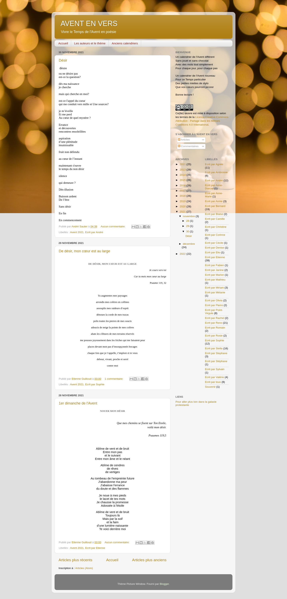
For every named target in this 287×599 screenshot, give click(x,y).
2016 (183, 185)
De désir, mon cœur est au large (84, 251)
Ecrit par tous (213, 381)
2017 (183, 190)
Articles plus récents (75, 560)
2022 (183, 253)
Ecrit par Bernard (215, 206)
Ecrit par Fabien (214, 265)
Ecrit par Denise (214, 247)
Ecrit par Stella (214, 348)
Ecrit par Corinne (215, 234)
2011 (183, 164)
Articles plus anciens (149, 560)
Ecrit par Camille (215, 218)
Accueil (63, 43)
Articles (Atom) (84, 568)
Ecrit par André (94, 232)
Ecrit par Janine (214, 270)
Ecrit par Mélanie (215, 292)
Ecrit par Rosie (214, 335)
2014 (183, 174)
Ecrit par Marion (214, 274)
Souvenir (210, 386)
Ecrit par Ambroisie (216, 172)
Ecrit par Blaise (214, 214)
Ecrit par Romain (215, 327)
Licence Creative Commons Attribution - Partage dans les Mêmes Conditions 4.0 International (201, 121)
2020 (183, 206)
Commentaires (188, 146)
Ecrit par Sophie (94, 384)
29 (188, 226)
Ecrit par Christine (215, 226)
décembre (189, 243)
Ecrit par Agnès (214, 164)
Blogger (164, 583)
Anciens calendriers (125, 43)
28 (188, 220)
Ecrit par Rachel (214, 317)
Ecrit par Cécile (214, 242)
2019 (183, 201)
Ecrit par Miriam (214, 287)
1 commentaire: (114, 378)
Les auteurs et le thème (90, 43)
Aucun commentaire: (113, 226)
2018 (183, 195)
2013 (183, 169)
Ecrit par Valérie (214, 377)
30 (188, 231)
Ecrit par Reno (213, 322)
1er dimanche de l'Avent (78, 403)
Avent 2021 (77, 232)
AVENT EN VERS (89, 23)
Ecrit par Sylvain (215, 369)
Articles (184, 139)
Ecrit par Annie (214, 201)
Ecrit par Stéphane (216, 361)
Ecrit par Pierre (214, 305)
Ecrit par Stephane (216, 353)
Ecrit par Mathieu (215, 279)
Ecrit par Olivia (214, 300)
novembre (189, 216)
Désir (63, 60)
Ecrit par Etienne (95, 547)
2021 (183, 211)
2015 (183, 180)
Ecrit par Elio (212, 252)
